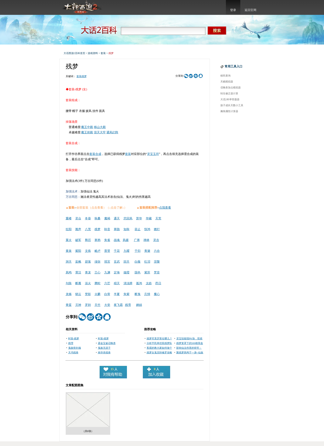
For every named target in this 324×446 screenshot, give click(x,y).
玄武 (117, 261)
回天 (126, 261)
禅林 (146, 240)
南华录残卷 (104, 352)
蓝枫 (78, 261)
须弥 (97, 261)
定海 (117, 272)
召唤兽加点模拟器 (230, 87)
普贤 (107, 250)
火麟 (97, 294)
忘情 (147, 294)
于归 (137, 250)
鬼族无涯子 (104, 347)
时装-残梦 (73, 338)
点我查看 (165, 207)
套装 (103, 53)
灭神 (78, 305)
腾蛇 (97, 283)
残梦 (97, 229)
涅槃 (157, 261)
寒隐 (117, 229)
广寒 (137, 240)
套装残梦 (81, 76)
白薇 (137, 261)
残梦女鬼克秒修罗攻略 (159, 352)
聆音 (107, 229)
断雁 (78, 283)
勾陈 (69, 283)
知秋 (126, 229)
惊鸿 (147, 229)
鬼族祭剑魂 (74, 347)
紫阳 (78, 250)
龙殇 (69, 294)
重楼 (69, 218)
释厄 (88, 240)
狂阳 (69, 229)
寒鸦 (97, 240)
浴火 (88, 283)
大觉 (107, 305)
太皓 (149, 283)
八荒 (88, 229)
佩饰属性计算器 (229, 111)
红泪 (147, 261)
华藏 (149, 218)
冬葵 (88, 218)
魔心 (157, 294)
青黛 (147, 250)
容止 (137, 229)
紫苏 (147, 272)
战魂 (117, 240)
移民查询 (225, 75)
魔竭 (107, 218)
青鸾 (69, 305)
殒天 (117, 283)
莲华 (139, 218)
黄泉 (69, 250)
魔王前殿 (87, 132)
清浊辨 (128, 283)
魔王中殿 (87, 127)
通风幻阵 (112, 132)
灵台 (78, 218)
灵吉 (156, 240)
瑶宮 (107, 261)
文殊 (88, 250)
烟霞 (126, 272)
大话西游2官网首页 (81, 7)
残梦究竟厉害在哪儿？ (159, 338)
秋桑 (97, 218)
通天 (117, 218)
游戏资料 (93, 53)
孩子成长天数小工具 (231, 105)
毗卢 (97, 250)
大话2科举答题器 (229, 99)
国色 (137, 272)
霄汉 (78, 272)
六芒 (107, 283)
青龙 (88, 272)
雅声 (78, 229)
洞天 (69, 261)
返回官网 (250, 10)
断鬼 (137, 294)
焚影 (88, 294)
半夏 (117, 294)
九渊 (107, 272)
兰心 (97, 272)
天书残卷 (73, 352)
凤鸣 (69, 272)
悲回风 (128, 218)
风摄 (126, 240)
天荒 (158, 218)
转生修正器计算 (229, 93)
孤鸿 (139, 283)
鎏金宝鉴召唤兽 (107, 343)
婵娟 (139, 305)
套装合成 (95, 154)
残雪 (128, 305)
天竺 (97, 305)
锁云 (78, 294)
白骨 (107, 294)
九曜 (126, 250)
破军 (78, 240)
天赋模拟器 (226, 81)
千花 (117, 250)
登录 (233, 10)
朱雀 (107, 240)
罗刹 (88, 305)
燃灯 (157, 229)
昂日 (158, 283)
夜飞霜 (118, 305)
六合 (157, 250)
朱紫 (126, 294)
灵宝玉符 (153, 154)
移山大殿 (100, 127)
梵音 (157, 272)
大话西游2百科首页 (74, 53)
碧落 (88, 261)
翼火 (69, 240)
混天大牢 (100, 132)
